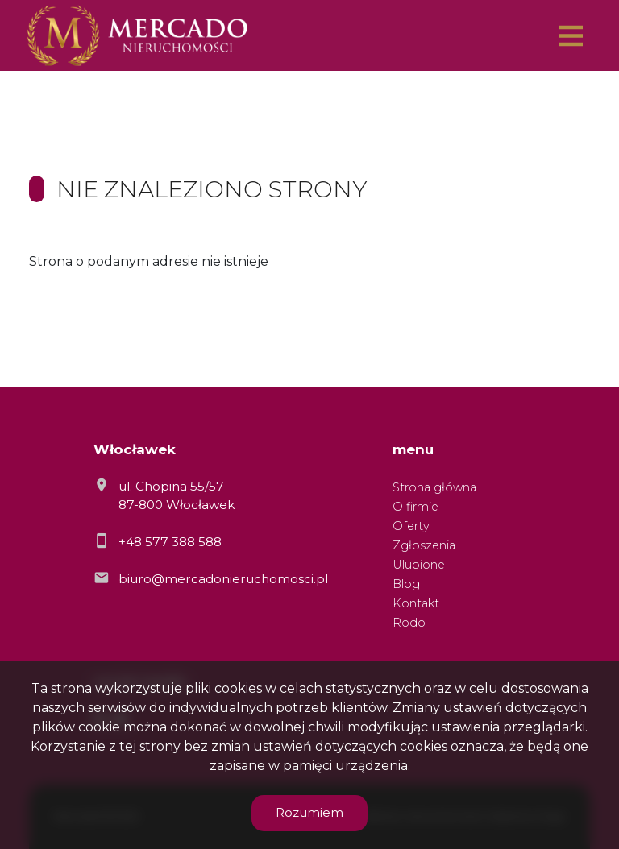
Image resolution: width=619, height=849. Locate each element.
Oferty (411, 526)
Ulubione (419, 564)
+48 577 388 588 (170, 541)
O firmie (415, 506)
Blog (406, 584)
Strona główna (434, 487)
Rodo (409, 622)
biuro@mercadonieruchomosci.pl (223, 578)
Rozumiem (309, 812)
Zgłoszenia (424, 545)
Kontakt (416, 603)
